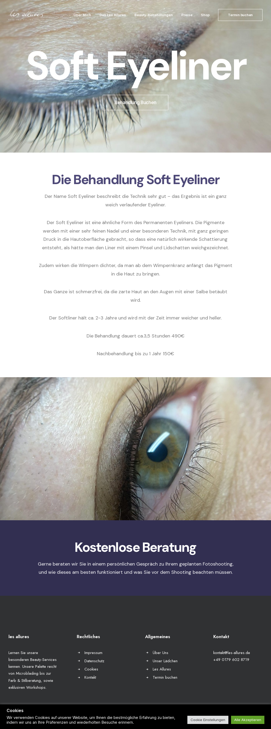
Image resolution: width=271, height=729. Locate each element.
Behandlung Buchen (135, 102)
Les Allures (162, 669)
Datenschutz (94, 661)
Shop (205, 15)
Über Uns (160, 653)
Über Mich (82, 15)
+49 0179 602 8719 (231, 660)
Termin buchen (165, 677)
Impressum (93, 653)
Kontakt (90, 677)
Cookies (91, 669)
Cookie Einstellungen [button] (208, 720)
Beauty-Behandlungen (153, 15)
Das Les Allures (113, 15)
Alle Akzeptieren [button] (247, 720)
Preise (186, 15)
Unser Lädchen (165, 661)
